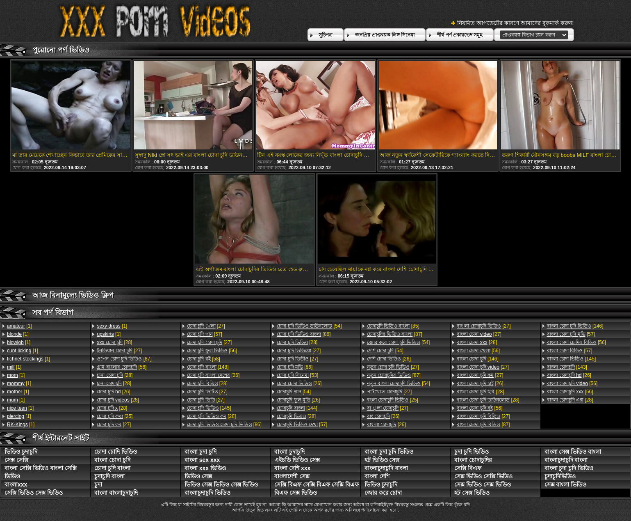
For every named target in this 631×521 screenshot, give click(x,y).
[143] (567, 367)
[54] (309, 326)
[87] (124, 359)
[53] (297, 375)
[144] (297, 408)
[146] (478, 359)
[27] (119, 350)
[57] (204, 334)
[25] (114, 416)
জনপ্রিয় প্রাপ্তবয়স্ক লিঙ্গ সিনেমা (385, 35)
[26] (113, 392)
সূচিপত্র (326, 35)
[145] (209, 408)
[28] (114, 342)
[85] (393, 326)
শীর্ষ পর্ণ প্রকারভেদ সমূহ (459, 35)
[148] (208, 367)
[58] (203, 359)
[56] (121, 367)
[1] (19, 326)
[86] (224, 424)
